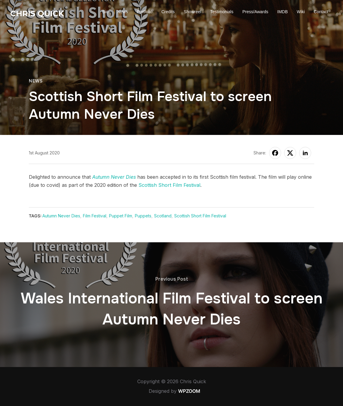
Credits (168, 11)
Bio (105, 11)
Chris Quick (37, 13)
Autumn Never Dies (114, 177)
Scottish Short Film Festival (169, 185)
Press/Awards (255, 11)
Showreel (192, 11)
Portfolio (144, 11)
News (122, 11)
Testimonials (221, 11)
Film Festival (94, 215)
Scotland (163, 215)
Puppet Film (120, 215)
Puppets (143, 215)
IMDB (282, 11)
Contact (321, 11)
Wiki (301, 11)
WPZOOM (189, 391)
